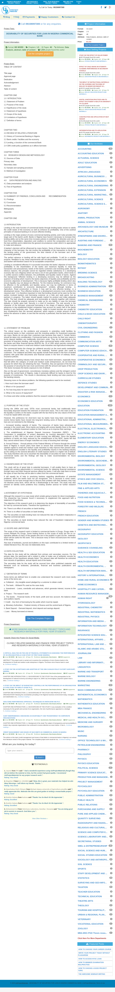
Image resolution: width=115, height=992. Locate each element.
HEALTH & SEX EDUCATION (91, 552)
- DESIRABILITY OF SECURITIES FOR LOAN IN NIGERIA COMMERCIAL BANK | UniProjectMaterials (55, 983)
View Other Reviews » (40, 818)
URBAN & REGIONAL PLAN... (92, 915)
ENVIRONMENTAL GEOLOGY (92, 465)
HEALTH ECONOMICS (88, 557)
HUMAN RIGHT (85, 598)
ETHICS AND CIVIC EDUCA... (91, 479)
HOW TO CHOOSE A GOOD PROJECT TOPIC (92, 969)
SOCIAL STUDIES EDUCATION (92, 855)
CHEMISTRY (84, 305)
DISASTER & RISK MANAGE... (92, 392)
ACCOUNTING (84, 149)
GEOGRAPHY (84, 529)
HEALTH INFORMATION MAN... (92, 571)
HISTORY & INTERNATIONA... (92, 575)
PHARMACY (83, 750)
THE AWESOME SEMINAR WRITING (91, 974)
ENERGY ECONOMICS (88, 442)
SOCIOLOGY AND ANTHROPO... (93, 860)
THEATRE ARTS (85, 901)
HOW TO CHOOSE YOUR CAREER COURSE (94, 949)
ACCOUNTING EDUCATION (91, 153)
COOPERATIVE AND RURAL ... (92, 355)
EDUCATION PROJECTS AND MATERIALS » (97, 76)
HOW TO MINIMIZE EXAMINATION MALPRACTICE (91, 963)
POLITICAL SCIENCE (88, 768)
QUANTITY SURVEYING (89, 818)
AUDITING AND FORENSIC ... (92, 241)
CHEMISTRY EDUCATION (90, 309)
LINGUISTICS (84, 667)
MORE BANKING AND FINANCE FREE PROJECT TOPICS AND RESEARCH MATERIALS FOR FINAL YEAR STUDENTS (41, 630)
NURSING (82, 736)
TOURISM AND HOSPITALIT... (92, 910)
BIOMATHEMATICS (87, 264)
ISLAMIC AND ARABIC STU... (92, 649)
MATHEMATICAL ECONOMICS (92, 695)
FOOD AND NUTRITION (89, 497)
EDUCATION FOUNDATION (90, 410)
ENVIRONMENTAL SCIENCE (91, 470)
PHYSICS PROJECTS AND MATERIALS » (96, 61)
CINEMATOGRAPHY (87, 323)
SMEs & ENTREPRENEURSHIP (92, 846)
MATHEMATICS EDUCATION (91, 704)
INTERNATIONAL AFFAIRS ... (91, 639)
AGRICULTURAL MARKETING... (93, 195)
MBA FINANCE (85, 708)
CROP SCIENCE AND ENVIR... (92, 373)
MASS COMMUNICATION (90, 690)
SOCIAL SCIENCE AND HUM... (92, 850)
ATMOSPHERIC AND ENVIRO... (92, 236)
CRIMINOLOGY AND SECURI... (92, 364)
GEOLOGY (83, 539)
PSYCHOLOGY (85, 786)
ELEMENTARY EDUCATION (91, 438)
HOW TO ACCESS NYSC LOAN (89, 959)
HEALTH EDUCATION (88, 561)
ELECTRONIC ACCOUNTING (91, 433)
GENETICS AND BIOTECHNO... (92, 525)
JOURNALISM (84, 653)
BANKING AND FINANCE (90, 245)
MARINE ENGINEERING (89, 681)
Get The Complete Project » (39, 618)
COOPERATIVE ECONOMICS (91, 360)
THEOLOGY (83, 905)
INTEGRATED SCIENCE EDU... (92, 635)
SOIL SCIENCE (85, 864)
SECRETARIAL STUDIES (89, 841)
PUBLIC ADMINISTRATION (90, 795)
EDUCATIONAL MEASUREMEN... (93, 424)
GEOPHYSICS (84, 543)
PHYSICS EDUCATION (88, 763)
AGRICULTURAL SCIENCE (90, 199)
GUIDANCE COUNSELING (90, 548)
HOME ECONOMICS (87, 584)
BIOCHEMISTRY (85, 250)
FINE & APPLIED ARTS (89, 488)
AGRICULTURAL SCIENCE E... (92, 204)
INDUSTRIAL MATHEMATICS (91, 612)
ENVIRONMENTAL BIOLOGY (91, 456)
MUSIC (81, 731)
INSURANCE (84, 630)
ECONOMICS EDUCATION (90, 401)
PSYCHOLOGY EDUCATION (91, 791)
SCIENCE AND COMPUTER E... (92, 832)
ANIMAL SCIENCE (86, 222)
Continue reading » (11, 664)
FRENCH (82, 511)
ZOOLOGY (83, 928)
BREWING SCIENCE (87, 273)
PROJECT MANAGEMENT (90, 782)
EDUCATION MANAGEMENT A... (93, 415)
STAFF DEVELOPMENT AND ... (92, 873)
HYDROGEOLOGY (86, 603)
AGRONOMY (84, 208)
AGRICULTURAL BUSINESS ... (92, 176)
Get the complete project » (40, 54)
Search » (40, 757)
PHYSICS (82, 759)
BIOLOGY (82, 254)
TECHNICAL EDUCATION (90, 896)
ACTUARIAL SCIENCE (88, 158)
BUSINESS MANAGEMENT (90, 296)
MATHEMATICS (85, 699)
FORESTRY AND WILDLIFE (91, 507)
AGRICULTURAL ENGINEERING (93, 186)
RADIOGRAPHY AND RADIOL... (93, 823)
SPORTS (82, 869)
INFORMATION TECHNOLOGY (92, 626)
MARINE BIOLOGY (87, 676)
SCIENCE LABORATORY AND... (93, 837)
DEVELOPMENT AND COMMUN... (93, 387)
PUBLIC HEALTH (86, 800)
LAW (80, 658)
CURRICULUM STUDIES (89, 378)
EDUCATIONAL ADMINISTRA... (92, 419)
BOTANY (82, 268)
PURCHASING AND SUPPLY (91, 809)
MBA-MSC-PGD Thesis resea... (92, 933)
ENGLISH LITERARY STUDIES (92, 451)
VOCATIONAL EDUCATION (90, 924)
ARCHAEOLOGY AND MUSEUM (93, 227)
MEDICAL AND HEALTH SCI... (92, 717)
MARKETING (84, 685)
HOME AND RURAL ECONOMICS (93, 580)
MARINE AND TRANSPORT (91, 672)
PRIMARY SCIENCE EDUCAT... (92, 773)
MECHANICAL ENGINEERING (92, 713)
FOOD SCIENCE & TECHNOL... (92, 502)
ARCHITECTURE (86, 231)
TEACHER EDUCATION (89, 892)
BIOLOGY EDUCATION (88, 259)
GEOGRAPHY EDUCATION (90, 534)
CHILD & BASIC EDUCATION (91, 314)
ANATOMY (83, 213)
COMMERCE (84, 337)
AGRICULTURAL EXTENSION (92, 190)
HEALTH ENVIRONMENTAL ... (92, 566)
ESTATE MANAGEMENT (89, 474)
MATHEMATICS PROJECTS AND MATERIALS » (97, 136)
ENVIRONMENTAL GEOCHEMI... (93, 461)
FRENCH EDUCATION (88, 516)
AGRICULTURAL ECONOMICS (92, 181)
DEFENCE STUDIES (87, 383)
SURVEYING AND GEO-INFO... (92, 883)
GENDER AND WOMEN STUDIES (93, 520)
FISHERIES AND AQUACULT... (92, 493)
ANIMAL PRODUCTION (89, 218)
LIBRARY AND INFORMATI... (91, 662)
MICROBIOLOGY (86, 727)
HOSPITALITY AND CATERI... (91, 589)
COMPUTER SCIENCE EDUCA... (93, 351)
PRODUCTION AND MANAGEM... (93, 777)
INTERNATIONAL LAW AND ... (92, 644)
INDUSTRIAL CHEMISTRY (90, 607)
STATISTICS (83, 878)
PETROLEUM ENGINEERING (91, 745)
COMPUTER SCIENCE (88, 346)
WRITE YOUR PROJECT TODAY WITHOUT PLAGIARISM (94, 954)
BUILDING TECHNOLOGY (90, 282)
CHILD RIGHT (84, 318)
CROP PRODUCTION (88, 369)
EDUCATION (84, 406)
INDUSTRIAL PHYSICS (88, 617)
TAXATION (83, 887)
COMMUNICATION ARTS (89, 341)
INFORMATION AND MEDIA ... (92, 621)
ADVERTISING (85, 167)
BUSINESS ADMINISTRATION (92, 286)
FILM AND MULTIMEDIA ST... (91, 484)
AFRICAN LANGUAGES (89, 172)
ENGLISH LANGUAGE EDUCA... (93, 447)
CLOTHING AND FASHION (90, 332)
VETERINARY (84, 919)
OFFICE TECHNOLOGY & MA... (92, 740)
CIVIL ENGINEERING (88, 328)
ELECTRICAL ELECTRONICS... (92, 429)
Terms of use (100, 983)
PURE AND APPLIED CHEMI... (92, 814)
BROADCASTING (86, 277)
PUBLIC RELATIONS (87, 805)
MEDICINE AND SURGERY (90, 722)
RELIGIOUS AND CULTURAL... (92, 827)
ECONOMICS (84, 396)
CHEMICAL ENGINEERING (90, 300)
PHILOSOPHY (84, 754)
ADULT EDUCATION (87, 163)
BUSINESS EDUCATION (89, 291)
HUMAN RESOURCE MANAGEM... (94, 594)
